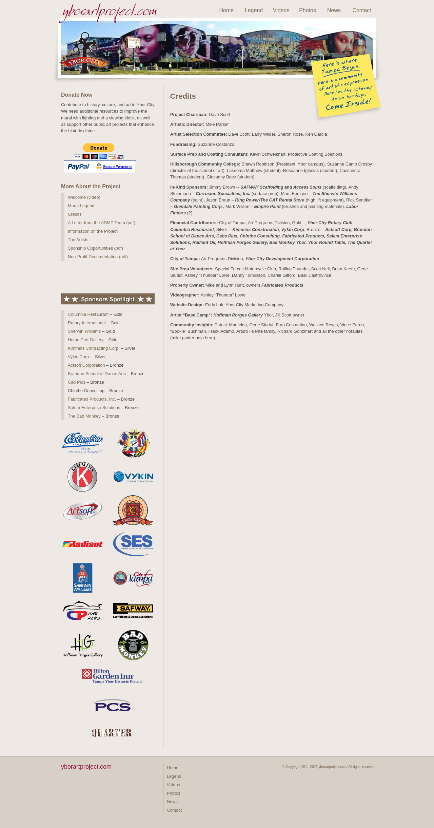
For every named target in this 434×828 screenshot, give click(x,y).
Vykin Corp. (79, 356)
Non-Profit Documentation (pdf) (98, 256)
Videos (281, 10)
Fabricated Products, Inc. (92, 399)
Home (226, 10)
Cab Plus (76, 382)
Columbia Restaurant (88, 314)
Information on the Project (93, 231)
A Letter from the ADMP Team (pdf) (101, 222)
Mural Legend (81, 205)
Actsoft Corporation (86, 365)
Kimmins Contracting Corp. (94, 348)
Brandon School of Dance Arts (97, 373)
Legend (254, 10)
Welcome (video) (84, 197)
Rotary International (87, 322)
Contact (361, 10)
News (334, 10)
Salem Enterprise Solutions (94, 407)
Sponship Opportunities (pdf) (95, 248)
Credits (75, 214)
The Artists (78, 239)
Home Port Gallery (85, 339)
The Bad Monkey (84, 416)
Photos (307, 10)
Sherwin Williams (84, 331)
